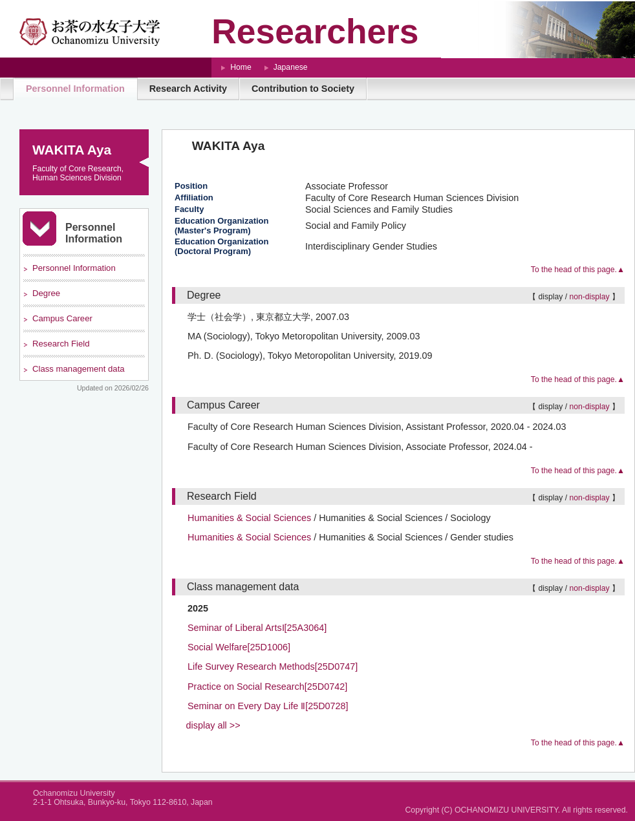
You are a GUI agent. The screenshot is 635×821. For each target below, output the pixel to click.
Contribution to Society (303, 88)
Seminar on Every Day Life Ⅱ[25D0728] (268, 706)
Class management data (78, 369)
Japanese (291, 67)
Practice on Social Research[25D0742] (267, 686)
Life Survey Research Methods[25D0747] (273, 666)
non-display (589, 296)
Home (240, 67)
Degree (46, 293)
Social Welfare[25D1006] (239, 647)
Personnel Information (75, 88)
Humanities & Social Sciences (249, 518)
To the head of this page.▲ (578, 269)
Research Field (60, 343)
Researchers (314, 31)
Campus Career (62, 318)
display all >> (213, 725)
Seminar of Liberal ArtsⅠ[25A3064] (257, 628)
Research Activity (188, 88)
